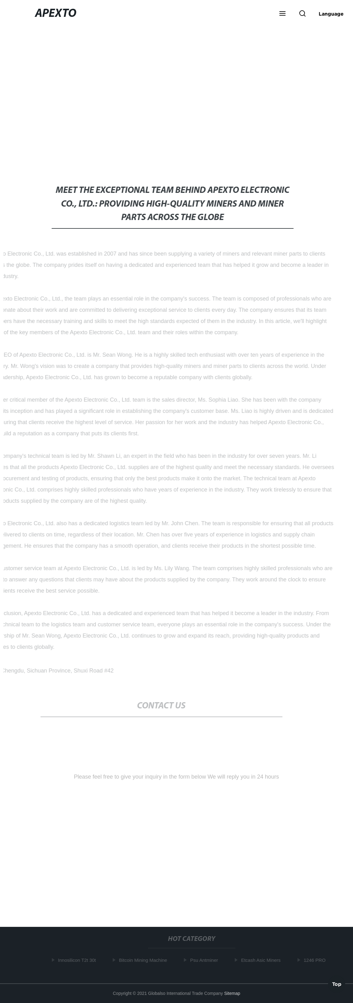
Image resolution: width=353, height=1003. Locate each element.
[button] (282, 14)
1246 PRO (315, 960)
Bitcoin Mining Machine (144, 960)
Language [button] (331, 14)
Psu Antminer (205, 960)
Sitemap (232, 993)
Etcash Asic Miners (262, 960)
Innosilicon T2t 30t (77, 960)
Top (336, 984)
